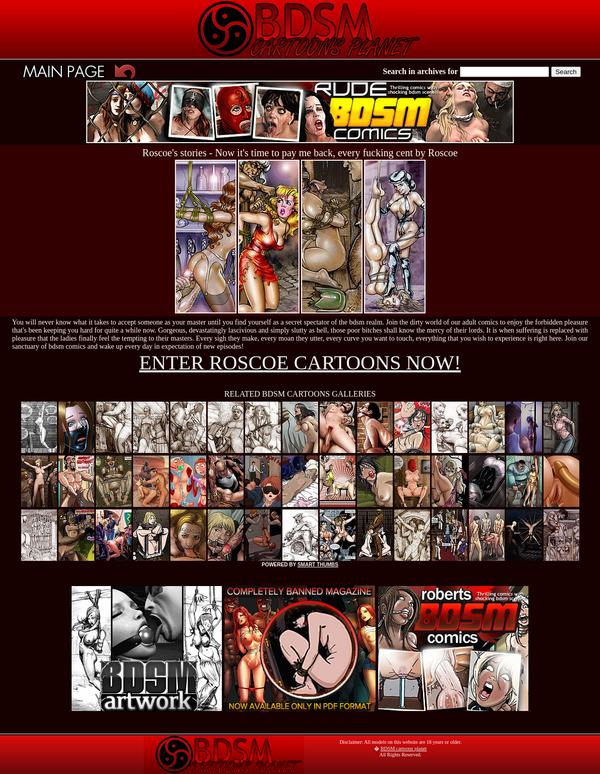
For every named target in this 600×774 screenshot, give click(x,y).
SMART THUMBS (317, 564)
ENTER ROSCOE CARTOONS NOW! (300, 362)
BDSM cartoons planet (404, 748)
